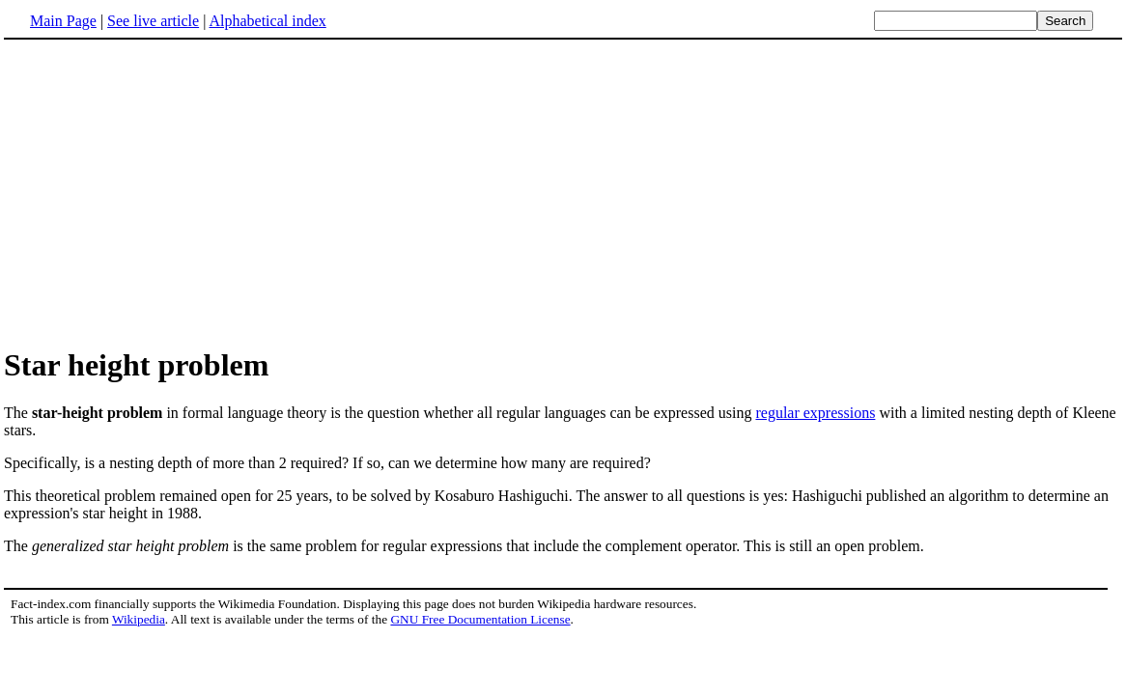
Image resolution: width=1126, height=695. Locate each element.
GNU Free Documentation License (480, 619)
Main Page (63, 21)
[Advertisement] (563, 192)
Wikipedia (138, 619)
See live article (153, 21)
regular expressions (815, 412)
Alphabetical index (267, 21)
